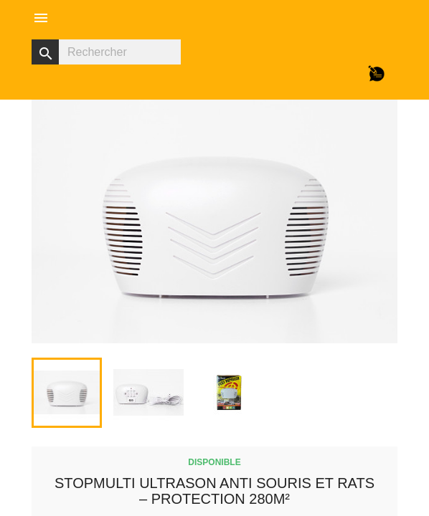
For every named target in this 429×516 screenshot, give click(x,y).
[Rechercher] (106, 51)
